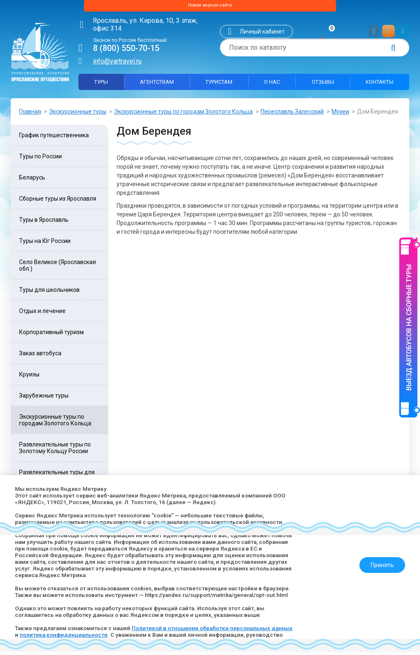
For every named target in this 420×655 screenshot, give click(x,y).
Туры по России (40, 159)
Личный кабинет (262, 34)
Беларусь (32, 180)
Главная (30, 114)
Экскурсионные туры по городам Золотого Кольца (183, 114)
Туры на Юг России (45, 243)
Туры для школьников (49, 292)
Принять (379, 561)
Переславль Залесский (292, 114)
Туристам (218, 84)
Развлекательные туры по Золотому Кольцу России (55, 450)
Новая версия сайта (210, 7)
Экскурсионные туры (77, 114)
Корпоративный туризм (51, 335)
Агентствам (157, 84)
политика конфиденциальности (88, 634)
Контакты (379, 84)
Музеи (340, 114)
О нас (272, 84)
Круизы (29, 377)
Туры (101, 84)
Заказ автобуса (40, 356)
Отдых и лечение (42, 314)
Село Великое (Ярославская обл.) (57, 268)
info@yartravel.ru (117, 64)
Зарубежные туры (43, 398)
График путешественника (54, 138)
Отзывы (323, 84)
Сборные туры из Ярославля (57, 201)
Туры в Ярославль (43, 222)
